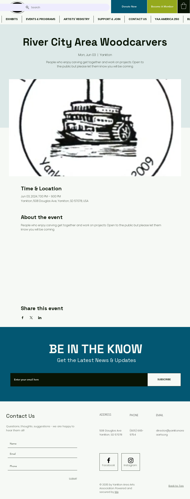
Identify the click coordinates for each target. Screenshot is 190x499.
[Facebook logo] (108, 460)
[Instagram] (130, 465)
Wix (116, 492)
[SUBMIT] (72, 479)
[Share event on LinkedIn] (39, 317)
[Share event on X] (31, 317)
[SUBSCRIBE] (164, 379)
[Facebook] (108, 465)
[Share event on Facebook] (22, 317)
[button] (129, 6)
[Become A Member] (162, 6)
